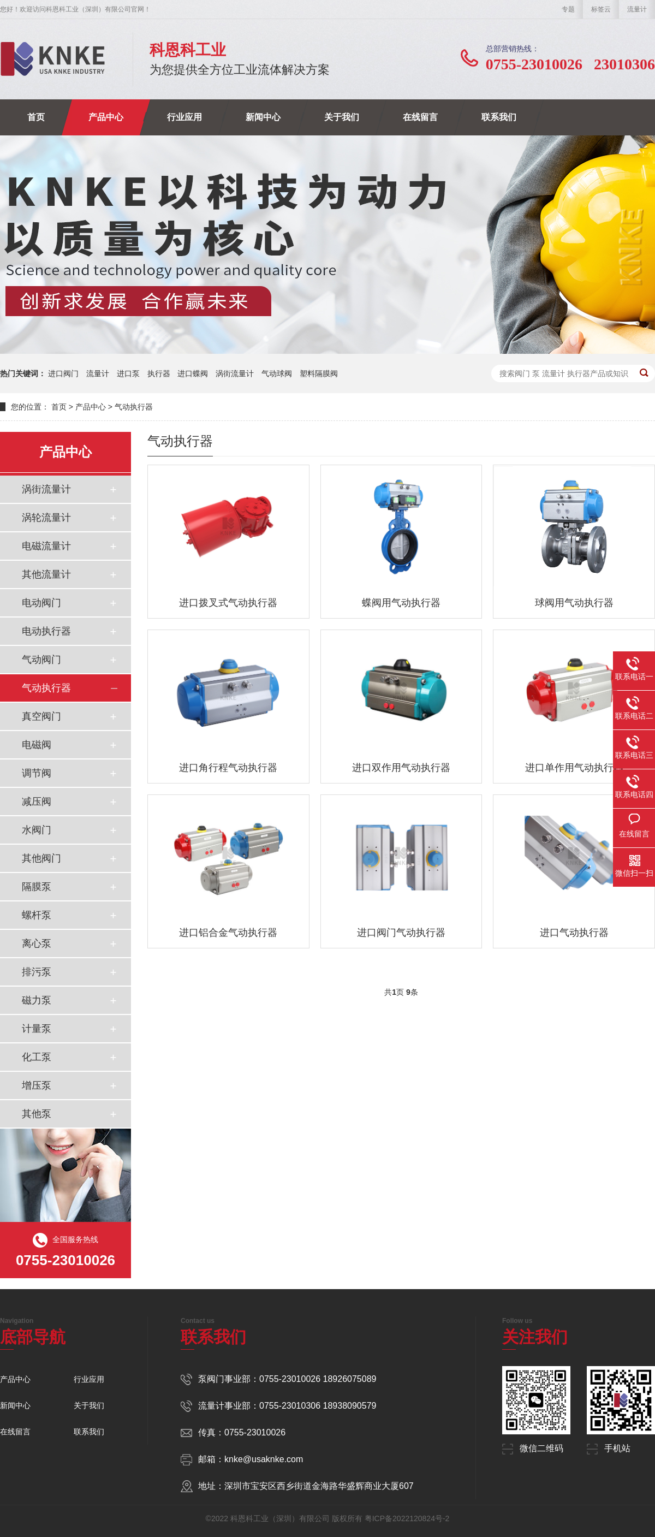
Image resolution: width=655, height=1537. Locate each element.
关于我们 (341, 117)
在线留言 (420, 117)
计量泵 (36, 1028)
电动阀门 (41, 602)
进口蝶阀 (192, 373)
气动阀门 (41, 659)
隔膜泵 (36, 886)
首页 (36, 117)
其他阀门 (41, 858)
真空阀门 (41, 716)
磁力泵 (36, 1000)
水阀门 (36, 829)
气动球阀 (276, 373)
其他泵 (36, 1113)
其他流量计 (46, 574)
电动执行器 (46, 631)
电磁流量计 (46, 546)
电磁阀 (36, 744)
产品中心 (105, 117)
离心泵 (36, 943)
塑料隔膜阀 (319, 373)
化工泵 (36, 1057)
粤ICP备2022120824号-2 (407, 1518)
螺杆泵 (36, 915)
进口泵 (128, 373)
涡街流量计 (235, 373)
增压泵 (36, 1085)
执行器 (158, 373)
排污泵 (36, 971)
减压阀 (36, 801)
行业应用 (184, 117)
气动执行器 (134, 406)
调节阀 (36, 773)
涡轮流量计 (46, 517)
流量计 (637, 9)
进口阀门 (63, 373)
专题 (568, 9)
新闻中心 (263, 117)
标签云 (601, 9)
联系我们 (498, 117)
